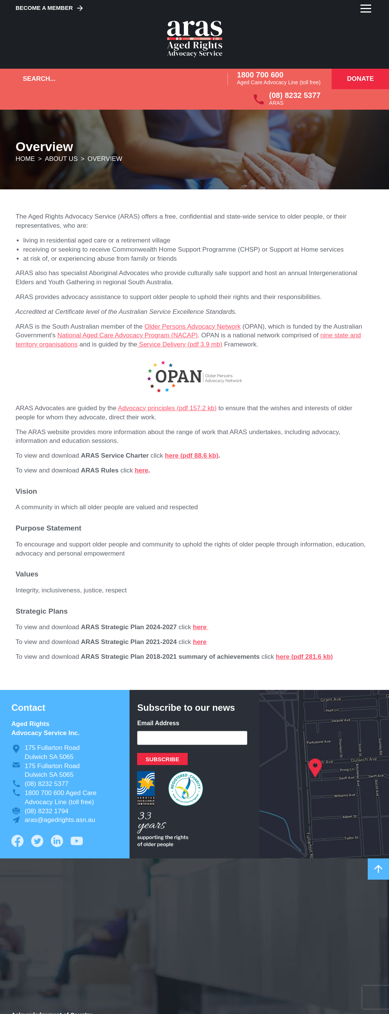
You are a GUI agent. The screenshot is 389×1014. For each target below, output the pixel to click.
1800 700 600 (260, 75)
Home (25, 158)
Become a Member (44, 8)
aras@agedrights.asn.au (60, 819)
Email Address (158, 723)
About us (61, 158)
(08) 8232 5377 (295, 95)
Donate (360, 78)
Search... (39, 78)
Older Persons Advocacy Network (192, 326)
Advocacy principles (146, 408)
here (172, 455)
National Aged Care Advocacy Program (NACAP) (127, 335)
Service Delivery (161, 344)
